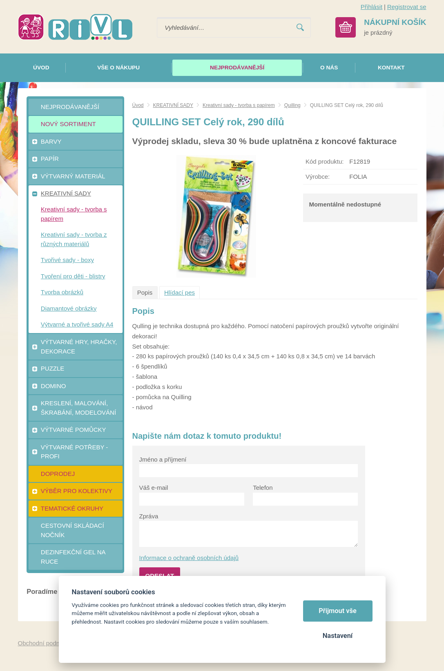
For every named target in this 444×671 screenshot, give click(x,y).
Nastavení (338, 636)
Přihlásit (371, 6)
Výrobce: (318, 176)
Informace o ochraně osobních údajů (189, 557)
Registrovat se (406, 6)
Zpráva (148, 516)
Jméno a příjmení (163, 459)
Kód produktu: (325, 161)
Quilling (292, 105)
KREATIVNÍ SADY (173, 105)
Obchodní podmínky (45, 643)
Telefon (262, 487)
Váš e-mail (153, 487)
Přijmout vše (338, 611)
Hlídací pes (179, 292)
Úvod (138, 105)
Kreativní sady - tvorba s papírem (239, 105)
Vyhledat (300, 27)
